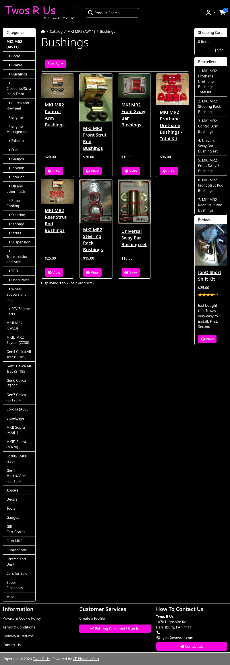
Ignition (16, 168)
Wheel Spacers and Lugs (16, 294)
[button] (210, 12)
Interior (16, 177)
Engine (15, 117)
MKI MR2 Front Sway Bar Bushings (133, 115)
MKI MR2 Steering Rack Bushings (93, 240)
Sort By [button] (54, 63)
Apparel (12, 490)
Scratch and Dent (16, 562)
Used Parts (18, 280)
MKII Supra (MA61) (15, 430)
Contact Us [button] (191, 646)
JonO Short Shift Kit (209, 275)
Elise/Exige (15, 418)
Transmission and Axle (17, 256)
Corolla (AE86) (17, 409)
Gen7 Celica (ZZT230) (16, 397)
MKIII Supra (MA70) (16, 444)
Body (14, 56)
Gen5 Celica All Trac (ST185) (18, 369)
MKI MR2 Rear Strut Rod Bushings (56, 220)
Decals (11, 499)
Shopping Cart (210, 32)
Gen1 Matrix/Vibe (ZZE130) (16, 476)
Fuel (13, 149)
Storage (16, 224)
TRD (13, 270)
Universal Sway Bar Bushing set (134, 237)
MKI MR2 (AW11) (81, 31)
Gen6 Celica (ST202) (16, 383)
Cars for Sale (16, 573)
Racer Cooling (13, 203)
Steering (16, 214)
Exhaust (16, 140)
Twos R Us (41, 658)
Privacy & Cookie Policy (22, 618)
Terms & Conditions (19, 627)
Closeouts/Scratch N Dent (18, 88)
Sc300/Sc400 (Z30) (16, 459)
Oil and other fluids (15, 189)
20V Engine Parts (18, 311)
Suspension (19, 242)
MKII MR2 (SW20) (14, 325)
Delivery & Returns (18, 636)
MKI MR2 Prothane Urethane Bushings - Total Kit (171, 125)
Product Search (104, 12)
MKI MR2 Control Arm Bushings (54, 115)
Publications (16, 549)
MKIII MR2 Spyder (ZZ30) (17, 340)
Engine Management (17, 129)
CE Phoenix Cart (86, 658)
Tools (10, 508)
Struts (14, 233)
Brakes (15, 65)
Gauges (16, 158)
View (54, 171)
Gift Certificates (15, 529)
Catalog (56, 31)
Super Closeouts (14, 585)
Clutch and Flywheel (17, 105)
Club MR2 (14, 540)
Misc (10, 596)
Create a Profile (92, 618)
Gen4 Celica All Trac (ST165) (18, 354)
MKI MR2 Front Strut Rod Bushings (94, 138)
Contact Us (12, 644)
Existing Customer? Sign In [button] (115, 628)
